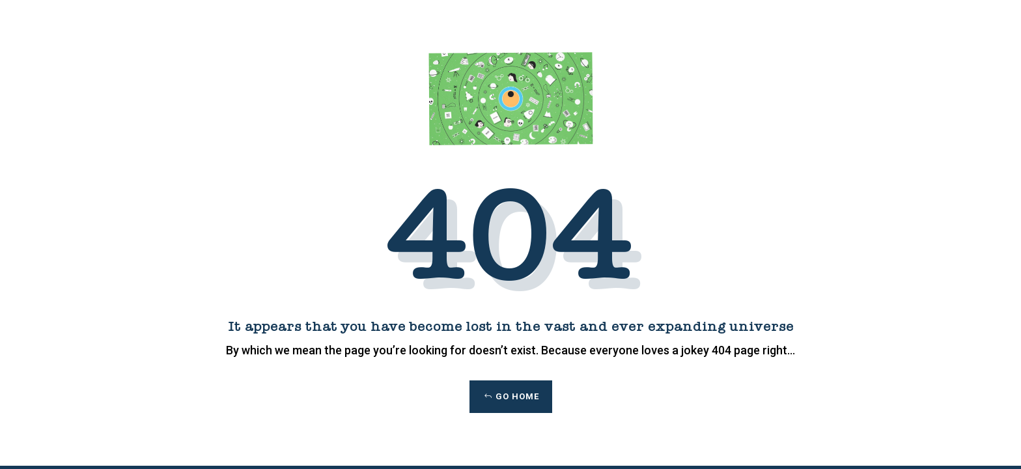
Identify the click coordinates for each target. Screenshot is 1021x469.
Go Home (517, 396)
